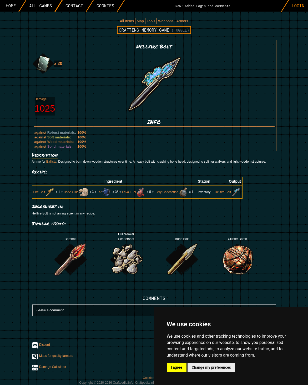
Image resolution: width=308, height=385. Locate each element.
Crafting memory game (154, 30)
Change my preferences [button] (211, 367)
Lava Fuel (134, 192)
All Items (127, 21)
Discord (44, 345)
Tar (104, 192)
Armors (182, 21)
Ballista (51, 161)
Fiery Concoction (171, 192)
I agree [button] (176, 367)
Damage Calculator (52, 367)
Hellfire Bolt (228, 192)
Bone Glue (76, 192)
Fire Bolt (44, 192)
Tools (151, 21)
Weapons (166, 21)
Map (140, 21)
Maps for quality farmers (56, 356)
